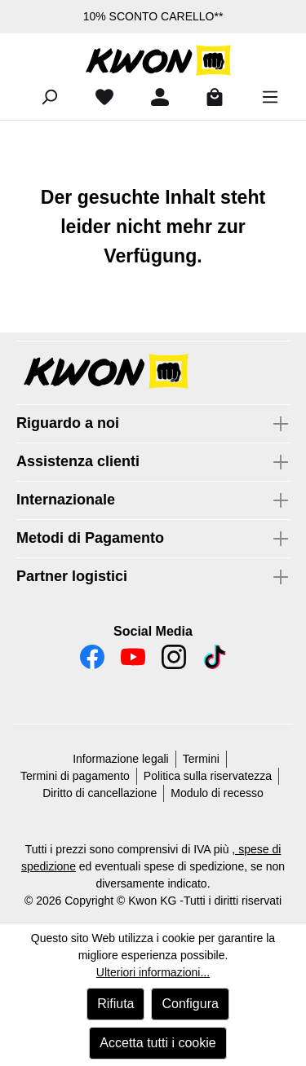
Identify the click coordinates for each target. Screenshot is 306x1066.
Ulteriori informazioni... (153, 972)
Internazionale (65, 499)
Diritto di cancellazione (99, 793)
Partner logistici (71, 576)
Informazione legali (121, 758)
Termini (201, 758)
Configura (190, 1004)
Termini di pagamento (75, 775)
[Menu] (263, 97)
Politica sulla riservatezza (208, 775)
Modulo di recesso (217, 793)
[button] (153, 372)
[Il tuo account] (153, 97)
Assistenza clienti (78, 461)
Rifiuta (115, 1004)
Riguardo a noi (67, 423)
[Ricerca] (42, 97)
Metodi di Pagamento (90, 538)
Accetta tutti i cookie (157, 1043)
